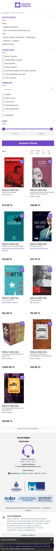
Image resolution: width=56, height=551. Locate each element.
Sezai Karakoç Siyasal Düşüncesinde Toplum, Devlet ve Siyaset (42, 193)
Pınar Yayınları (9, 78)
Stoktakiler (7, 115)
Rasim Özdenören (10, 109)
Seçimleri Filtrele (28, 143)
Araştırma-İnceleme (10, 27)
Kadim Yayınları (9, 67)
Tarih (4, 34)
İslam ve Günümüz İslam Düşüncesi (16, 30)
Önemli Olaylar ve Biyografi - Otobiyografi (19, 37)
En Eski (49, 152)
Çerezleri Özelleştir (28, 535)
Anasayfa (5, 13)
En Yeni (43, 152)
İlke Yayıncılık (8, 63)
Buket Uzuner (8, 98)
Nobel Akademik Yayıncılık (13, 74)
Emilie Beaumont (10, 105)
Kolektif (6, 94)
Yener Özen (8, 101)
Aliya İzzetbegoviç (36, 300)
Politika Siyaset (8, 44)
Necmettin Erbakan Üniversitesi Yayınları (19, 70)
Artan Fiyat (32, 152)
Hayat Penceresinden (9, 192)
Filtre (14, 151)
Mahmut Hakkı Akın (10, 190)
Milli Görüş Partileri (36, 246)
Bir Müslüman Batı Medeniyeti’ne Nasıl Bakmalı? (13, 409)
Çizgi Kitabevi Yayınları (12, 60)
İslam (4, 23)
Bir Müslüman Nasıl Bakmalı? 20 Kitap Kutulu (13, 355)
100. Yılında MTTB (8, 300)
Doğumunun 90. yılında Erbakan (12, 246)
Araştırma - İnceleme (11, 41)
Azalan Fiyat (38, 152)
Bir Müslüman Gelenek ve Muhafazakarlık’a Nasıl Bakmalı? (41, 355)
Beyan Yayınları (9, 56)
